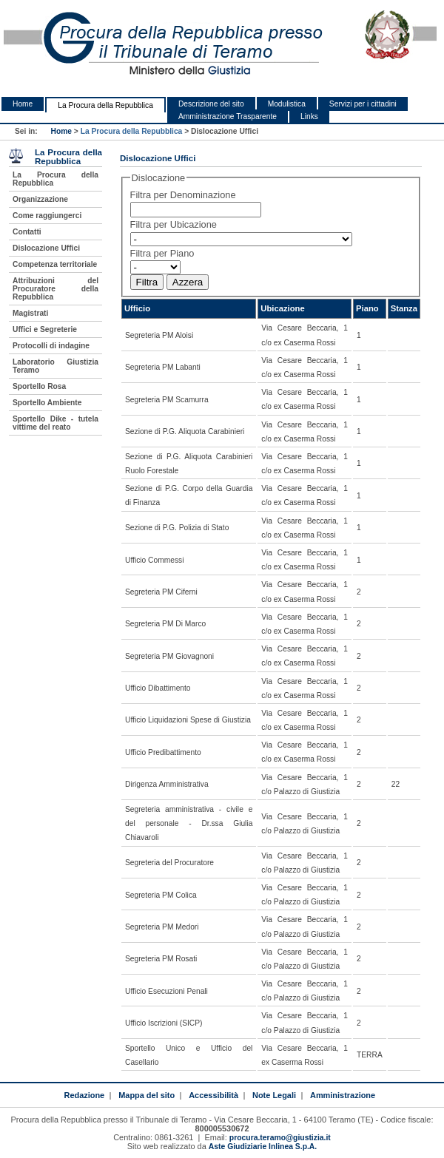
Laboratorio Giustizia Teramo (55, 366)
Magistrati (30, 313)
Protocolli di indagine (51, 346)
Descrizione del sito (211, 104)
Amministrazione (342, 1095)
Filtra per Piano (162, 253)
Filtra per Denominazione (183, 194)
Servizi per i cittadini (363, 104)
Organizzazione (40, 199)
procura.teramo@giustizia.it (280, 1138)
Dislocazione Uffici (46, 248)
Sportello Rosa (39, 386)
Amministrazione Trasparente (227, 116)
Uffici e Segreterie (45, 329)
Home (23, 104)
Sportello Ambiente (47, 403)
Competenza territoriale (55, 264)
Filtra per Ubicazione (173, 224)
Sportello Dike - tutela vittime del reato (55, 423)
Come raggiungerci (47, 215)
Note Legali (274, 1095)
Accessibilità (213, 1095)
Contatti (27, 232)
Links (309, 116)
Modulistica (287, 104)
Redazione (84, 1095)
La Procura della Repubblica (105, 105)
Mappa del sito (146, 1095)
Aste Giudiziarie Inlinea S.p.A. (263, 1146)
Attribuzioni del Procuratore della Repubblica (55, 289)
